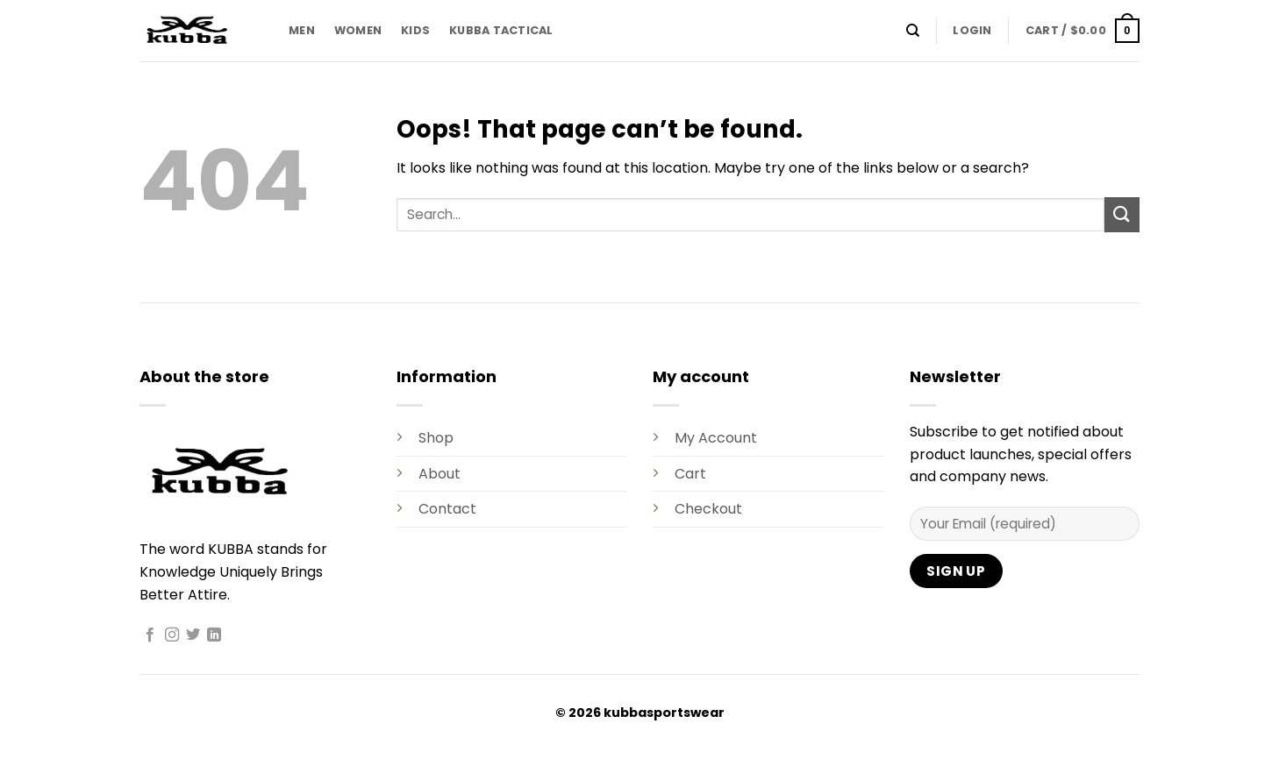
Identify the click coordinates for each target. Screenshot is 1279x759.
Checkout (708, 509)
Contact (447, 509)
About (439, 474)
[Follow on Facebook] (150, 635)
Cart (690, 474)
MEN (302, 30)
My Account (716, 438)
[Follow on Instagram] (172, 635)
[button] (972, 30)
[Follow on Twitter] (193, 635)
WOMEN (358, 30)
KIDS (415, 30)
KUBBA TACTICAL (501, 30)
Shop (436, 438)
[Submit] (1122, 214)
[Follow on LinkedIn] (214, 635)
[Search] (912, 30)
